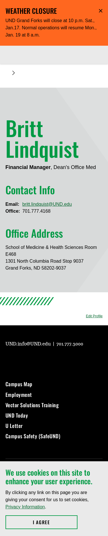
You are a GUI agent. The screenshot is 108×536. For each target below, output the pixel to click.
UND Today (16, 415)
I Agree (55, 522)
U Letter (14, 425)
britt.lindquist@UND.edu (47, 204)
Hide (101, 11)
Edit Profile (94, 316)
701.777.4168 (36, 211)
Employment (18, 394)
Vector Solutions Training (32, 405)
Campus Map (19, 384)
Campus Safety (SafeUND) (32, 436)
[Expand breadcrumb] (13, 73)
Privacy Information (25, 506)
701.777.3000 (69, 344)
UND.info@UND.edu (28, 344)
